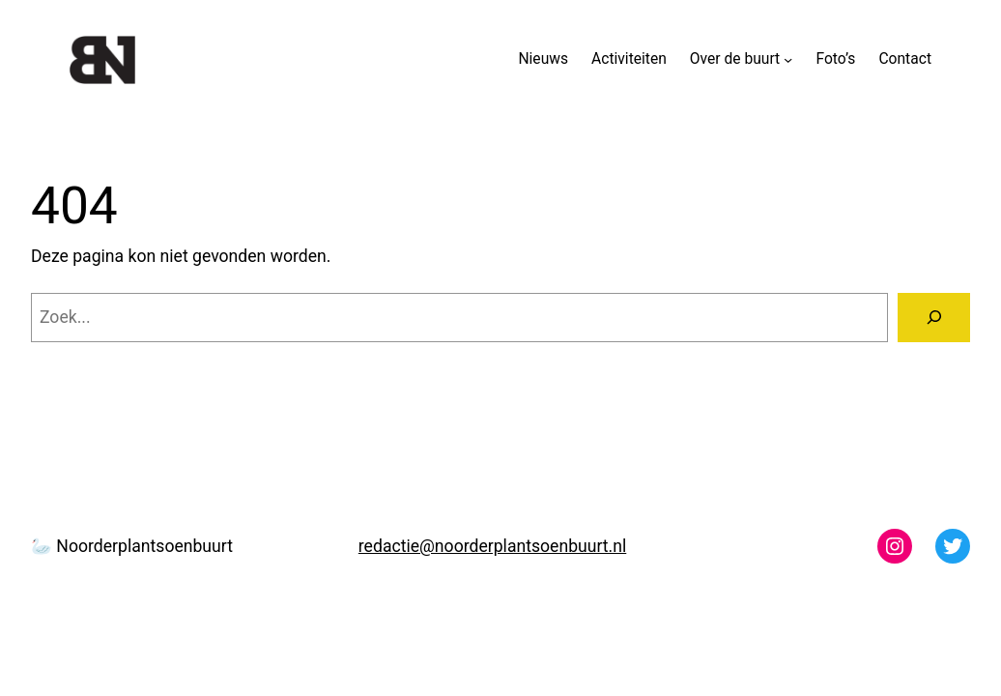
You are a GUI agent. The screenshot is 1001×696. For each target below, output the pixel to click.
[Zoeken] (934, 318)
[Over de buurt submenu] (788, 59)
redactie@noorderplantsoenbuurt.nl (492, 546)
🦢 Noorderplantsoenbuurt (132, 546)
